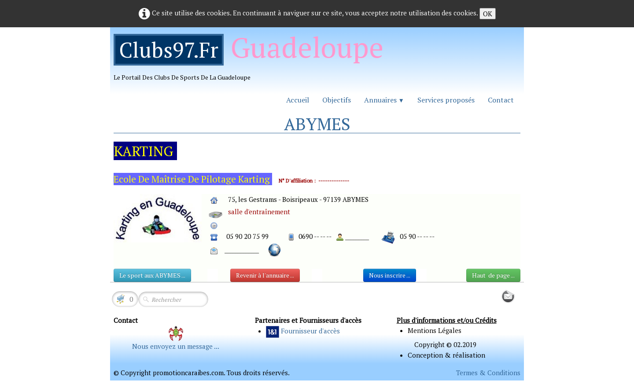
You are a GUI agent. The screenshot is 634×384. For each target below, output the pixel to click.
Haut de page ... (493, 275)
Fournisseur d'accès (310, 330)
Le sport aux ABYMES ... (152, 275)
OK (487, 13)
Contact (501, 100)
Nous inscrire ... (389, 275)
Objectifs (336, 100)
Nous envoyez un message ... (175, 346)
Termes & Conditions (488, 372)
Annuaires (384, 100)
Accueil (297, 100)
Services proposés (446, 100)
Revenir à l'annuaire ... (265, 275)
